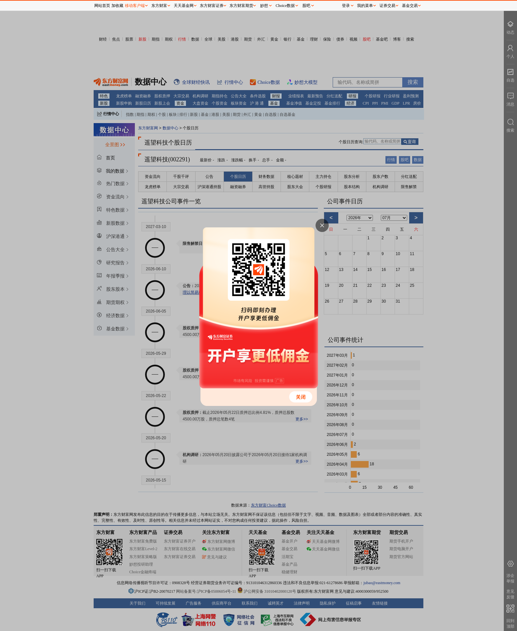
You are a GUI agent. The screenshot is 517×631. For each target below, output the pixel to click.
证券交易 (387, 5)
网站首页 (102, 5)
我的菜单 (365, 5)
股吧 (306, 5)
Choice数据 (285, 5)
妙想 (264, 5)
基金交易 (410, 5)
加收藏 (117, 5)
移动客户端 (135, 5)
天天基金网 (184, 5)
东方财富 (159, 5)
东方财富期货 (241, 5)
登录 (346, 5)
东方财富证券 (212, 5)
